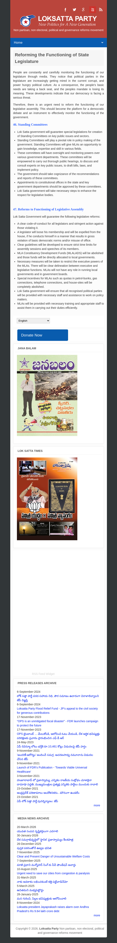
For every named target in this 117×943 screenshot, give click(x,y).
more (97, 805)
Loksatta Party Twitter (74, 10)
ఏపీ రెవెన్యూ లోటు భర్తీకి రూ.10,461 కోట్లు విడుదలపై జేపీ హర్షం (51, 746)
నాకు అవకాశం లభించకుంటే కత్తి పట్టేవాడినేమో (42, 881)
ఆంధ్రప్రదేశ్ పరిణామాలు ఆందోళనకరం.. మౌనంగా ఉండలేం (48, 792)
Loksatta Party (49, 928)
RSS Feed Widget (43, 673)
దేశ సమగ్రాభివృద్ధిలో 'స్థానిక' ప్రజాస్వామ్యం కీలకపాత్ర (45, 839)
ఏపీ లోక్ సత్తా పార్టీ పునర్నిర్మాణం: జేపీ (37, 801)
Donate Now (31, 335)
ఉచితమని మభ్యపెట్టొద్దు (30, 890)
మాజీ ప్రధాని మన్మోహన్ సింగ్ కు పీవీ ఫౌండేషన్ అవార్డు (46, 864)
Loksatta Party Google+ (83, 10)
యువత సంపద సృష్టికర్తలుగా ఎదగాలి (37, 831)
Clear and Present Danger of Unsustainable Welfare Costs (53, 856)
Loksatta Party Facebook (65, 10)
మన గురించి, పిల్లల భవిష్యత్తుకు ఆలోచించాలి (41, 898)
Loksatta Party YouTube (92, 10)
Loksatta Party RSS (101, 10)
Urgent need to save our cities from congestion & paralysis (53, 873)
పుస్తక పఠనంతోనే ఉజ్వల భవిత (34, 848)
